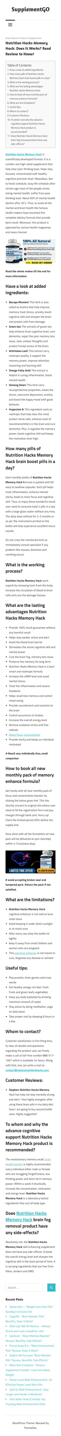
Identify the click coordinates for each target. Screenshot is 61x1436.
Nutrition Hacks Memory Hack (26, 1216)
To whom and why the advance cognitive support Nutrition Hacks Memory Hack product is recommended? (28, 126)
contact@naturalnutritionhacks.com (27, 1070)
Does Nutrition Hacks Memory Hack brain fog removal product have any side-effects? (29, 140)
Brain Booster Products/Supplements (23, 38)
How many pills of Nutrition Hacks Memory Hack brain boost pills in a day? (30, 76)
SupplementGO (31, 9)
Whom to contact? (19, 111)
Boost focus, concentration (24, 735)
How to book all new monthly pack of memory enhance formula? (28, 96)
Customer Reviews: (19, 115)
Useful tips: (15, 107)
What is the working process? (25, 82)
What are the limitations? (22, 103)
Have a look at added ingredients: (27, 70)
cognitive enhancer (25, 953)
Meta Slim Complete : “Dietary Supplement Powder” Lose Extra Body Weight (28, 1370)
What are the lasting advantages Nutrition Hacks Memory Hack (26, 88)
